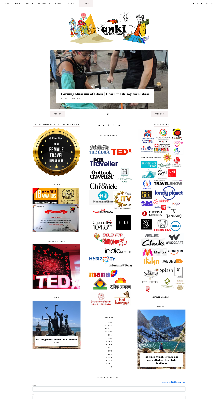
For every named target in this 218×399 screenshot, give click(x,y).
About (58, 3)
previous (159, 114)
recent (57, 114)
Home (7, 3)
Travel (28, 3)
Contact (70, 3)
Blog (17, 3)
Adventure (43, 3)
